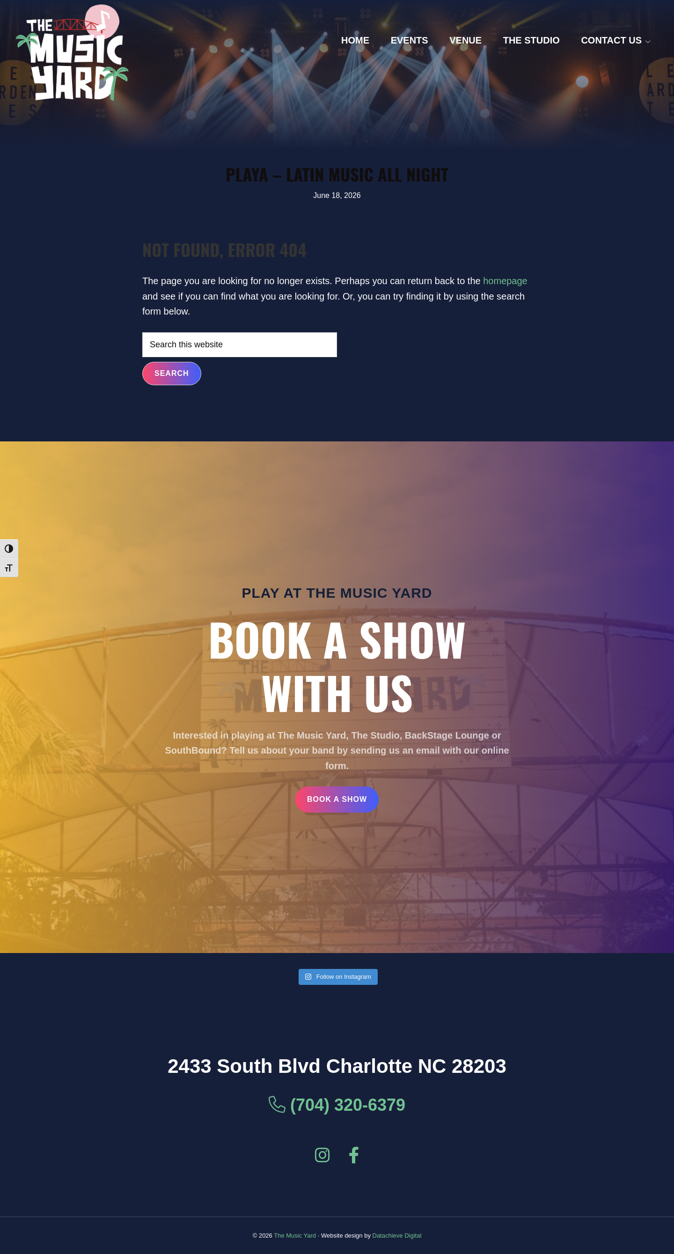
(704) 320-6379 (337, 1105)
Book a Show (337, 799)
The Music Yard (295, 1235)
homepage (505, 281)
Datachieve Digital (397, 1235)
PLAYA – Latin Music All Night (337, 173)
